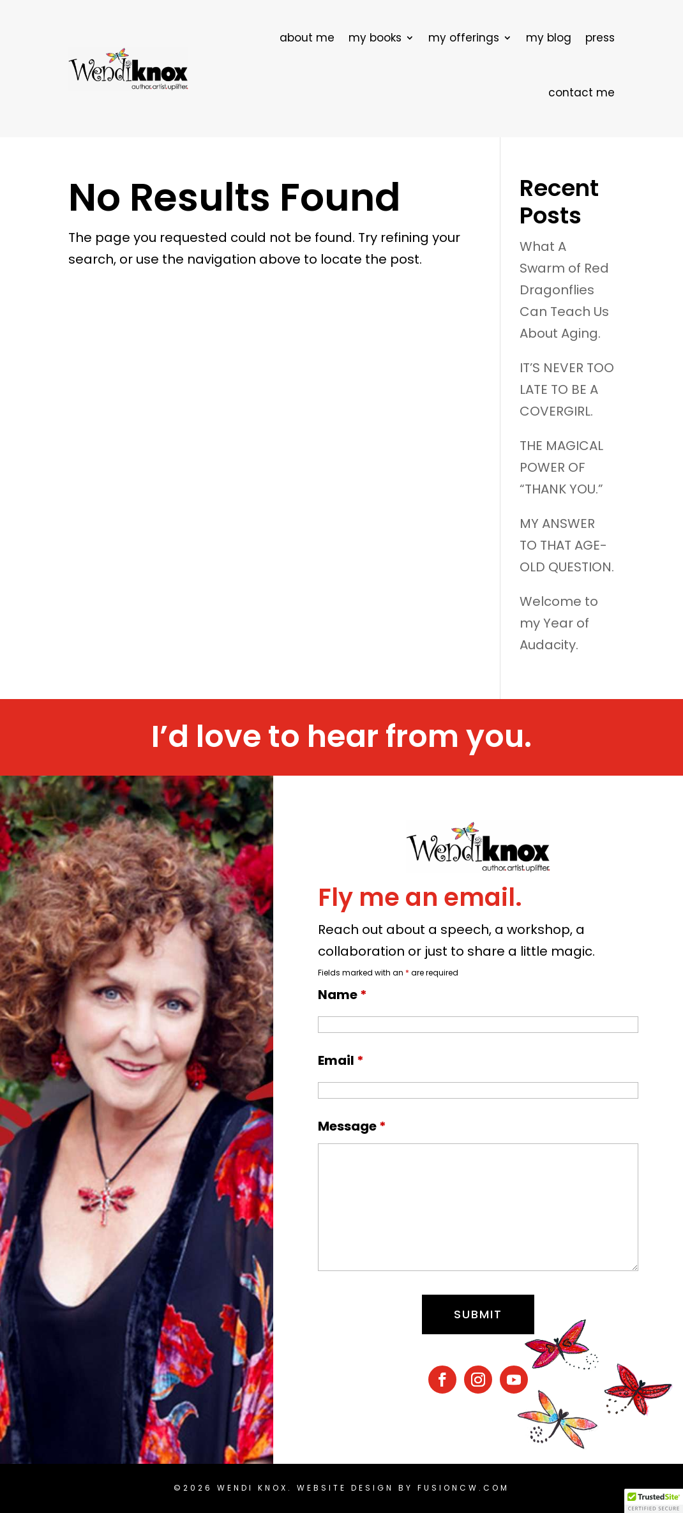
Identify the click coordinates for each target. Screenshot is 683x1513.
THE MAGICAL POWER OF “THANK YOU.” (561, 467)
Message (352, 1126)
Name (342, 995)
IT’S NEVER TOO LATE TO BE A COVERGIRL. (567, 389)
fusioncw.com (463, 1487)
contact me (581, 92)
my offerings (463, 37)
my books (375, 37)
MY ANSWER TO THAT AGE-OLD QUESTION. (567, 545)
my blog (548, 37)
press (600, 37)
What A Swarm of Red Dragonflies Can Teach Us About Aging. (564, 289)
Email (341, 1060)
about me (307, 37)
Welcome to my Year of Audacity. (559, 623)
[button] (653, 1501)
